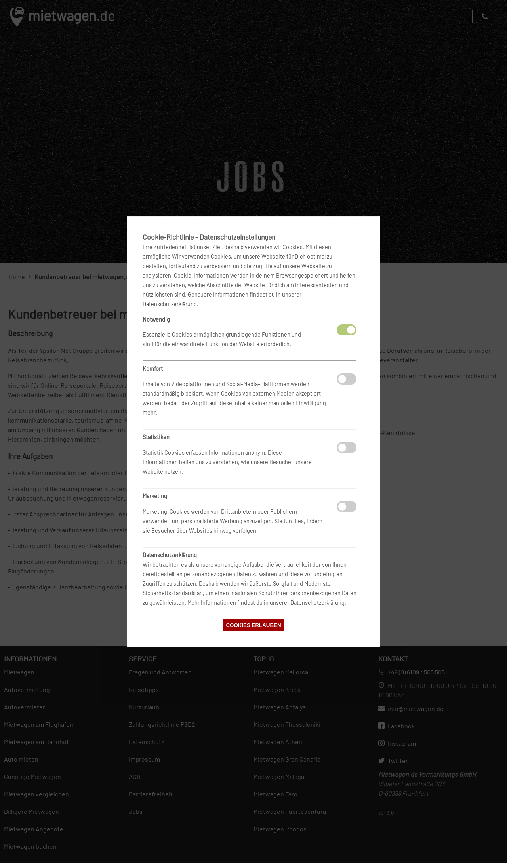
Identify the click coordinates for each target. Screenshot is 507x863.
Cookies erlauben (253, 625)
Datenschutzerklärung (170, 304)
